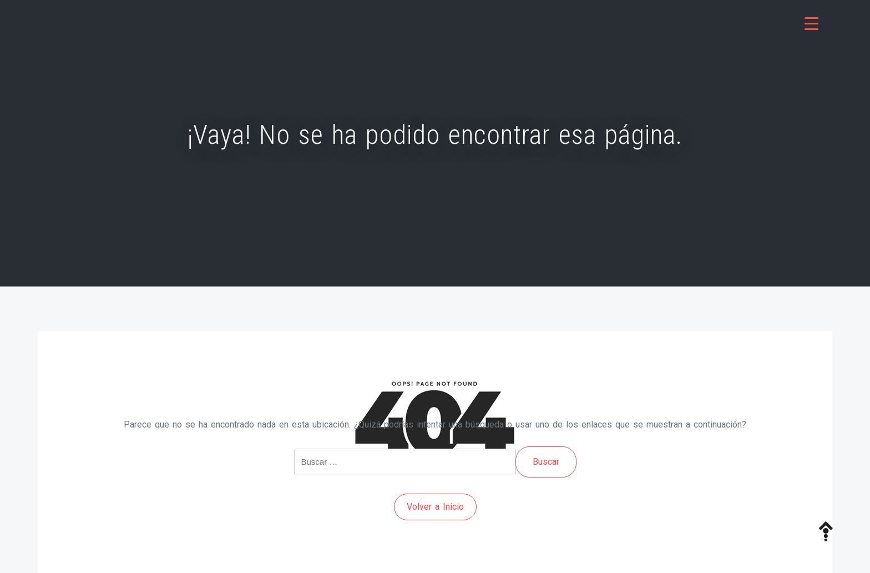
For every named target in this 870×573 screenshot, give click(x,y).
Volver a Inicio (435, 506)
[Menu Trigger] (811, 23)
